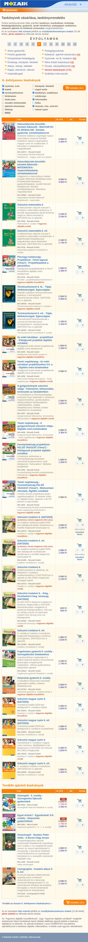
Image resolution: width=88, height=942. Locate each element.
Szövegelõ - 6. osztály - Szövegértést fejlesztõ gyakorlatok (30, 798)
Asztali (37, 937)
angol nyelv (40, 89)
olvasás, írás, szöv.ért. (45, 106)
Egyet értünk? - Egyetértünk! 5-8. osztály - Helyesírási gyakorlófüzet (35, 818)
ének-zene (9, 99)
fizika (37, 103)
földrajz (7, 109)
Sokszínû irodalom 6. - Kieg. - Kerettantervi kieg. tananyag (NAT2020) (33, 596)
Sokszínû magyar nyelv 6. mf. (33, 763)
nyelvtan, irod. (11, 86)
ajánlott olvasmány (13, 106)
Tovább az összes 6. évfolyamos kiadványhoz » (27, 903)
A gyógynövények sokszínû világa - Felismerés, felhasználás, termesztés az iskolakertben (35, 389)
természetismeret (12, 93)
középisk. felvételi (43, 86)
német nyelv (40, 109)
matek (6, 89)
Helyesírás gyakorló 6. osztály (33, 678)
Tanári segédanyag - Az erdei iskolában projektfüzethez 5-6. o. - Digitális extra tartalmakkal (35, 364)
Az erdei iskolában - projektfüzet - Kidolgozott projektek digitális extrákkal (35, 340)
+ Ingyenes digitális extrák (40, 381)
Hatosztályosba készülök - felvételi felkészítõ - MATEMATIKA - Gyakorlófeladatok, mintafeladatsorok (31, 167)
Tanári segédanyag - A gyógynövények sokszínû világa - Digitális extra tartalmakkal (35, 426)
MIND (6, 113)
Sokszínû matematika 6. (30, 204)
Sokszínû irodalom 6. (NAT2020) (35, 517)
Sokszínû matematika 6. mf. (32, 231)
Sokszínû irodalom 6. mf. (31, 630)
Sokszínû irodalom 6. (29, 567)
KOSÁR (71, 88)
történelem (9, 96)
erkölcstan (39, 96)
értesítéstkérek (79, 533)
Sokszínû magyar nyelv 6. (31, 740)
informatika (40, 99)
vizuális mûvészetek (14, 103)
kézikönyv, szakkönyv (45, 93)
